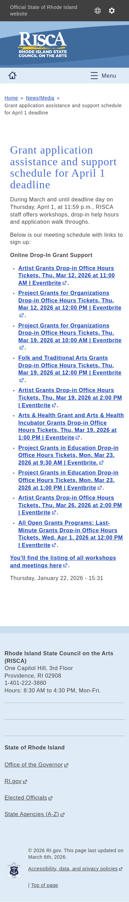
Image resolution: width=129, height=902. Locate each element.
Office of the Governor (33, 765)
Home (11, 98)
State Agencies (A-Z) (31, 814)
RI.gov (13, 781)
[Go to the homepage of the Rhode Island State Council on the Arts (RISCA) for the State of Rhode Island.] (64, 45)
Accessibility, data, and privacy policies (73, 868)
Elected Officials (25, 798)
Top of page (44, 885)
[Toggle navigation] (104, 75)
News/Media (40, 98)
